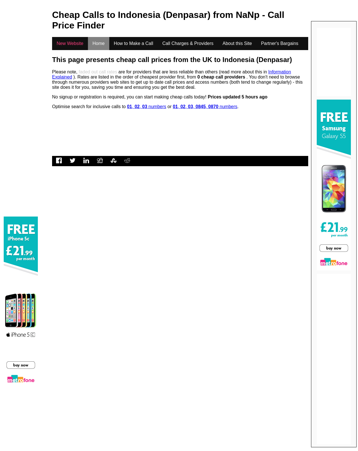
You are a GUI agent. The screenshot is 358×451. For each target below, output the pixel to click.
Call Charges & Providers (187, 43)
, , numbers (146, 106)
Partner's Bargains (279, 43)
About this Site (237, 43)
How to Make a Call (133, 43)
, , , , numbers (205, 106)
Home (98, 43)
